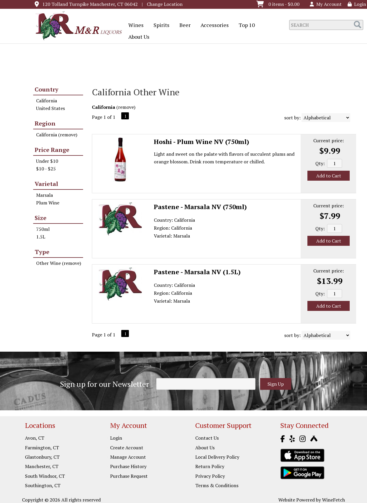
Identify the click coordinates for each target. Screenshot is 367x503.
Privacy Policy (210, 476)
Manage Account (128, 457)
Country (46, 89)
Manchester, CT (41, 466)
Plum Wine (47, 202)
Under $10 (47, 161)
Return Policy (209, 466)
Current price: (328, 140)
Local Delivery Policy (217, 457)
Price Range (52, 150)
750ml (43, 229)
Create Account (126, 447)
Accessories (213, 25)
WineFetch (333, 500)
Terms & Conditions (216, 485)
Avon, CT (34, 438)
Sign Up (275, 384)
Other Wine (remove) (58, 263)
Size (40, 218)
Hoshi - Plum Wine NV (201, 141)
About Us (137, 37)
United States (50, 108)
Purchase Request (129, 476)
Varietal (46, 184)
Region (45, 123)
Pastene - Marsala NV (200, 206)
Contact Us (207, 438)
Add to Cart (328, 175)
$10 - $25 (46, 168)
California (46, 100)
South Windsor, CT (45, 476)
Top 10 (245, 25)
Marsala (44, 195)
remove (126, 107)
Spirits (160, 25)
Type (42, 252)
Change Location (165, 4)
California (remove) (56, 134)
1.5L (40, 236)
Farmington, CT (42, 447)
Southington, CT (42, 485)
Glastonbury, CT (42, 457)
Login (357, 4)
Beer (183, 25)
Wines (134, 25)
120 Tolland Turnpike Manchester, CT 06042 (90, 4)
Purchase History (128, 466)
